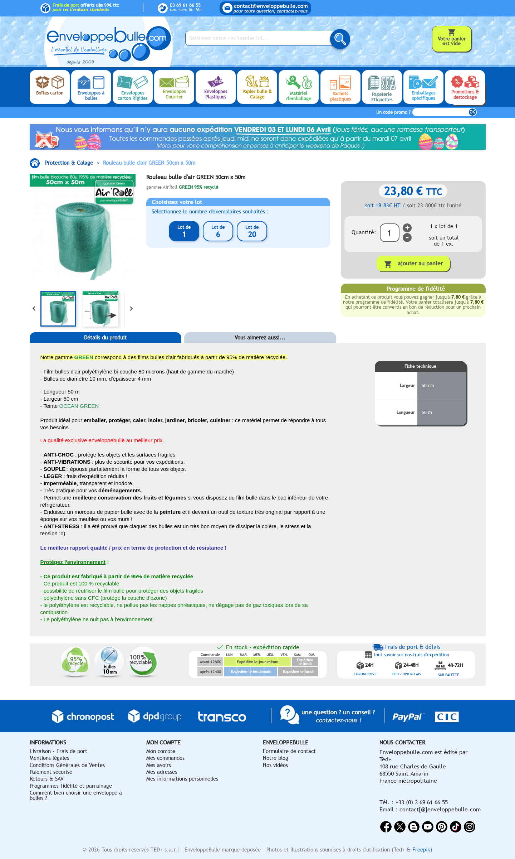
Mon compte (160, 751)
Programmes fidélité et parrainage (71, 786)
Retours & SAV (47, 779)
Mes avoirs (158, 765)
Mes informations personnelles (182, 779)
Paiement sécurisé (51, 772)
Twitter (400, 827)
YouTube (427, 827)
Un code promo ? (393, 112)
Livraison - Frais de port (58, 751)
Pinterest (441, 827)
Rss (414, 827)
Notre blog (275, 758)
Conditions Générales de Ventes (67, 765)
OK (472, 112)
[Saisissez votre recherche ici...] (262, 38)
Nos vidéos (275, 765)
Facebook (386, 827)
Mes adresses (161, 772)
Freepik (421, 849)
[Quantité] (389, 232)
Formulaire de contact (289, 751)
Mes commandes (165, 758)
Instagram (469, 827)
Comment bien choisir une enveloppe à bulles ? (76, 795)
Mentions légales (49, 758)
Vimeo (455, 827)
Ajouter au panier (413, 264)
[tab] (106, 348)
